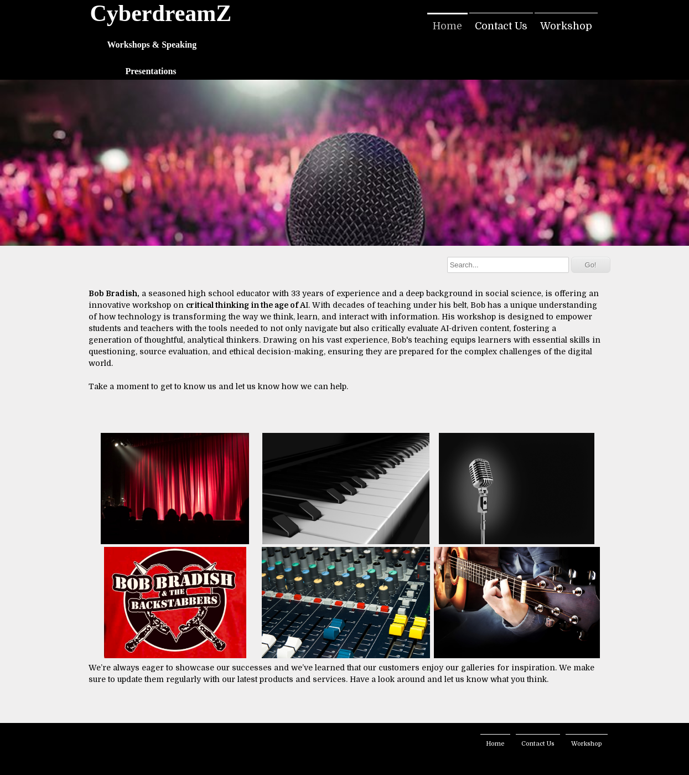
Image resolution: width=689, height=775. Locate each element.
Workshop (566, 26)
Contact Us (501, 26)
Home (447, 26)
